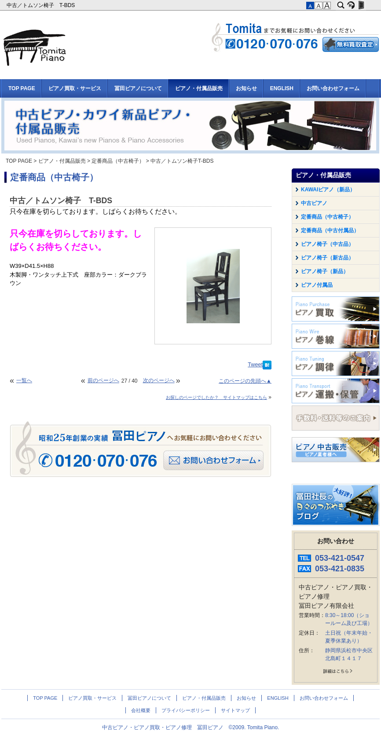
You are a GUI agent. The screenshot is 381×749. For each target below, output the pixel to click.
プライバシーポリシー (185, 710)
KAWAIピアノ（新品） (328, 189)
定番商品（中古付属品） (330, 230)
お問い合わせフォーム (333, 88)
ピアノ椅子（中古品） (327, 244)
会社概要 (140, 710)
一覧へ (24, 380)
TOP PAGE (21, 88)
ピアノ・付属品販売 (199, 88)
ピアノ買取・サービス (74, 88)
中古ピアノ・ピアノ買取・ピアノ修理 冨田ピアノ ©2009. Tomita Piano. (190, 727)
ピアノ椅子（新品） (324, 271)
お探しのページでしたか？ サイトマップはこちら (216, 397)
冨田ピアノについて (138, 88)
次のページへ (159, 380)
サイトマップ (235, 710)
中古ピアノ (314, 203)
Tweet (255, 365)
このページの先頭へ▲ (245, 381)
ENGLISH (281, 88)
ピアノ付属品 (317, 285)
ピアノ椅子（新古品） (327, 258)
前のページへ (103, 380)
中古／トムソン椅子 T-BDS (42, 5)
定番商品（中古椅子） (118, 161)
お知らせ (246, 88)
